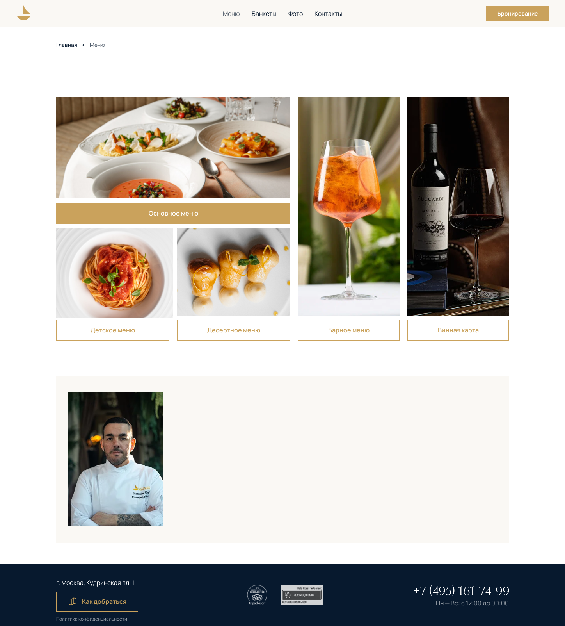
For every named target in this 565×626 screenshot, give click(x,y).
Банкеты (264, 13)
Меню (231, 13)
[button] (517, 13)
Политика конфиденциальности (91, 618)
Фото (295, 13)
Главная (66, 44)
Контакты (328, 13)
